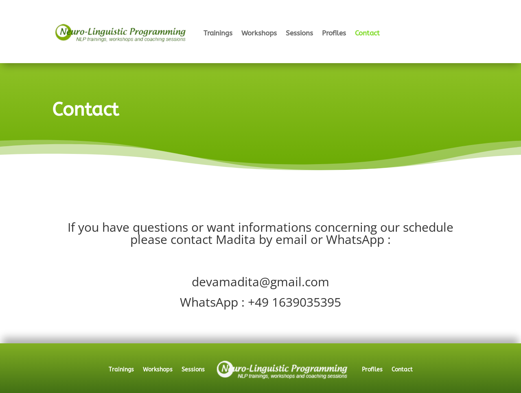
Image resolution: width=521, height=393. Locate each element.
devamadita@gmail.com (260, 281)
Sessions (299, 33)
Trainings (218, 33)
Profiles (334, 33)
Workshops (259, 33)
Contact (367, 33)
